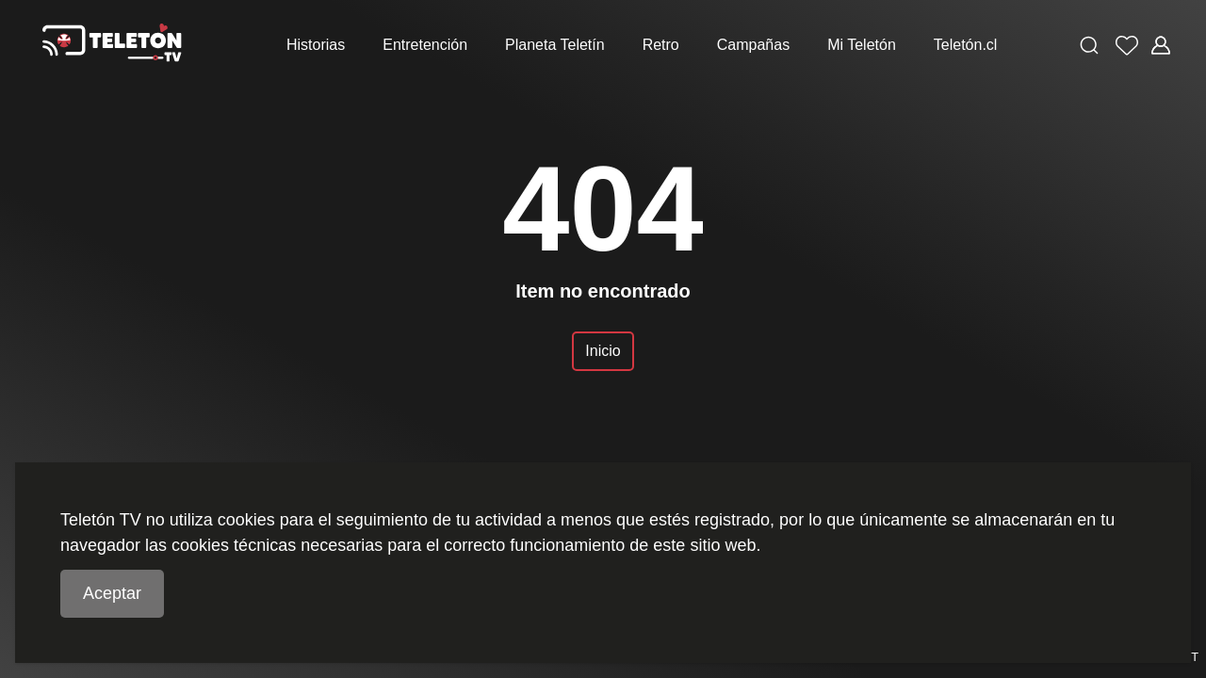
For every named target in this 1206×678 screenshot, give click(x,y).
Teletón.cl (966, 45)
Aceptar (112, 593)
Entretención (425, 45)
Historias (315, 45)
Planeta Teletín (555, 45)
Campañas (753, 45)
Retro (661, 45)
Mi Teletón (861, 45)
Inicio (602, 351)
